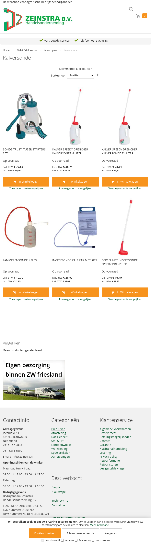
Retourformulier (110, 460)
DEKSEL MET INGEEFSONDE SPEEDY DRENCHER (120, 262)
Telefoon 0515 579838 (93, 40)
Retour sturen (109, 464)
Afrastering (58, 433)
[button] (26, 188)
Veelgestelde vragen (113, 468)
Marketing (85, 540)
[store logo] (38, 20)
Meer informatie (99, 525)
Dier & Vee (58, 429)
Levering (105, 452)
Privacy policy (108, 456)
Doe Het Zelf (59, 437)
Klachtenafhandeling (113, 449)
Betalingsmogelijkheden (115, 437)
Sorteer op (58, 75)
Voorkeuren (103, 540)
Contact (105, 441)
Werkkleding (59, 449)
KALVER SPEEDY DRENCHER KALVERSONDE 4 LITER (70, 151)
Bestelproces (108, 433)
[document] (75, 531)
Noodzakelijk (53, 540)
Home (6, 50)
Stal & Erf (57, 441)
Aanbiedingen (60, 456)
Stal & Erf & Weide (27, 50)
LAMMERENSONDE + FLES (20, 260)
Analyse (69, 540)
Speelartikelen (60, 452)
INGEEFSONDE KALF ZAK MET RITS (74, 260)
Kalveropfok (50, 50)
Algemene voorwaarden (115, 429)
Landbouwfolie (61, 445)
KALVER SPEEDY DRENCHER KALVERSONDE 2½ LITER (119, 151)
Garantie (105, 445)
